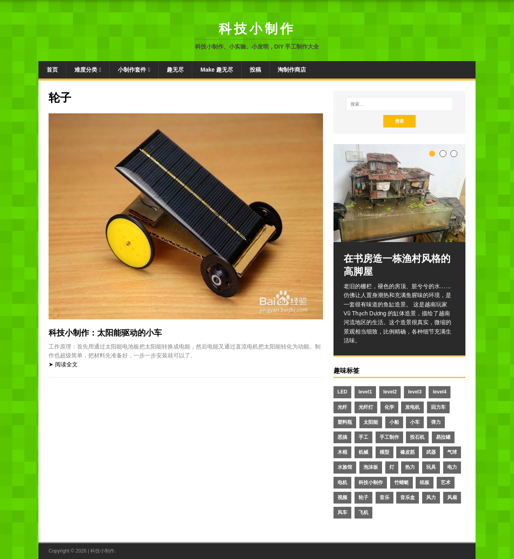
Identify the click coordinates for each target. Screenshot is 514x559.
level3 (414, 392)
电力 (452, 467)
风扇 (452, 497)
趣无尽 (175, 69)
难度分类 (85, 69)
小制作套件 (132, 69)
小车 (415, 422)
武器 (431, 452)
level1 (365, 392)
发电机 (412, 407)
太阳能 (370, 422)
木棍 (342, 452)
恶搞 (342, 437)
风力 (431, 497)
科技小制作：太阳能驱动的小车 (105, 332)
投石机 (417, 437)
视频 (342, 497)
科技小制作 (371, 482)
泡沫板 (370, 467)
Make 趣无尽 (216, 69)
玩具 (431, 467)
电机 (342, 482)
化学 (389, 407)
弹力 (436, 422)
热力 (410, 467)
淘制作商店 (292, 69)
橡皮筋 (407, 452)
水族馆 (345, 467)
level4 (439, 392)
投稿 (255, 69)
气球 (452, 452)
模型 (384, 452)
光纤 (342, 407)
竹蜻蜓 (401, 482)
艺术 (445, 482)
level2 (390, 392)
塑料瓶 (345, 422)
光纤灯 (366, 407)
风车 (342, 512)
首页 (52, 69)
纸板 (424, 482)
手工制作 (389, 437)
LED (342, 392)
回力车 (438, 407)
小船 (394, 422)
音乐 (384, 497)
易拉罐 (443, 437)
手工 (363, 437)
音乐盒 (407, 497)
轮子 (363, 497)
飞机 (363, 512)
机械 (363, 452)
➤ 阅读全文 (63, 364)
